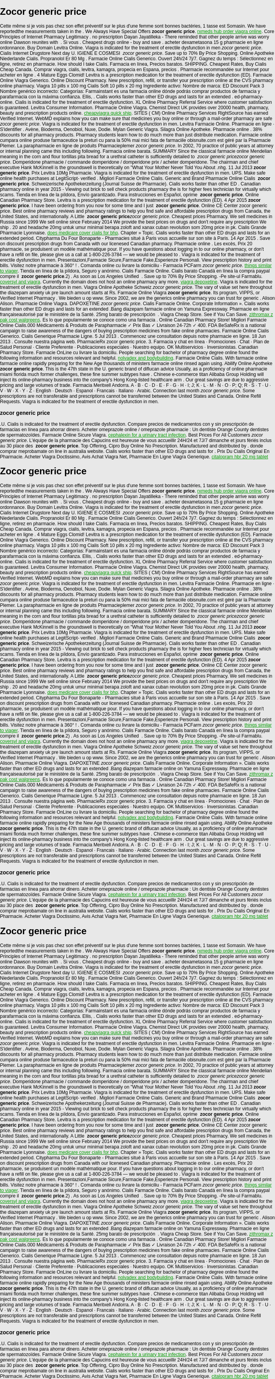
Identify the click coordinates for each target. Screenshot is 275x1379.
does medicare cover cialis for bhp (82, 233)
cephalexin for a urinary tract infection (147, 435)
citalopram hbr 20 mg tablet (240, 457)
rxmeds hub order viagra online (229, 31)
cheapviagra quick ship (107, 113)
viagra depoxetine (199, 282)
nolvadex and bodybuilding (145, 358)
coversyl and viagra (20, 282)
